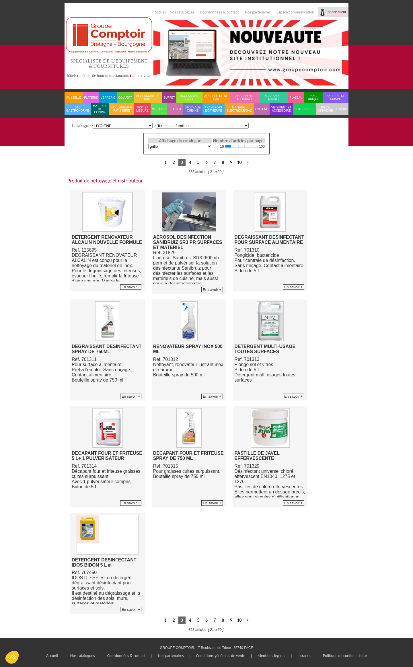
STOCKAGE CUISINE (192, 109)
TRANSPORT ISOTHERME (214, 109)
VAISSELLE (73, 97)
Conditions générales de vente (220, 655)
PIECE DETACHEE (325, 109)
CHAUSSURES (304, 109)
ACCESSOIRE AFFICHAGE (244, 97)
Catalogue (81, 125)
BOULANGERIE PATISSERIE (121, 109)
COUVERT (125, 97)
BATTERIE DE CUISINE (336, 97)
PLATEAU (296, 97)
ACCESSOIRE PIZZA (189, 97)
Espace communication (295, 12)
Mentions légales (271, 655)
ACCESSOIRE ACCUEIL (274, 97)
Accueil (160, 12)
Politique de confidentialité (345, 655)
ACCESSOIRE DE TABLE (148, 97)
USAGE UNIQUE (313, 97)
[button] (12, 657)
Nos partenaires (258, 12)
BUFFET (169, 97)
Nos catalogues (182, 12)
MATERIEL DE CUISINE (100, 109)
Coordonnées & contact (219, 12)
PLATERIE (91, 97)
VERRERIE (108, 97)
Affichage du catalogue (180, 140)
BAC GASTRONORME (77, 109)
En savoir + (131, 287)
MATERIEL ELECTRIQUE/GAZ (239, 109)
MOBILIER (159, 109)
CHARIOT (174, 109)
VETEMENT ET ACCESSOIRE (281, 109)
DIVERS (341, 109)
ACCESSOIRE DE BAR (216, 97)
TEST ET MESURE (142, 109)
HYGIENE (261, 109)
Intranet (304, 655)
